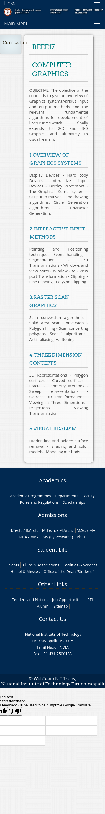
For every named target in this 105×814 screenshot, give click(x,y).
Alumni (43, 606)
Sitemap (60, 606)
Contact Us (52, 618)
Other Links (52, 584)
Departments (66, 495)
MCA (23, 536)
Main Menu (16, 23)
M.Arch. (66, 530)
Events (13, 565)
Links (9, 3)
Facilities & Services (80, 565)
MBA (34, 536)
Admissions (52, 515)
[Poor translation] (15, 711)
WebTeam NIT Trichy (55, 679)
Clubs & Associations (41, 565)
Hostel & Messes (25, 571)
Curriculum (16, 42)
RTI (90, 599)
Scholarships (74, 502)
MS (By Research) (57, 536)
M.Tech (48, 530)
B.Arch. (32, 530)
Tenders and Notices (30, 599)
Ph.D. (81, 536)
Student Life (52, 549)
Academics (52, 480)
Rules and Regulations (39, 502)
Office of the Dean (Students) (69, 571)
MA (92, 530)
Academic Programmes (30, 495)
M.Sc (81, 530)
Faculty (88, 495)
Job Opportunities (67, 599)
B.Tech (15, 530)
